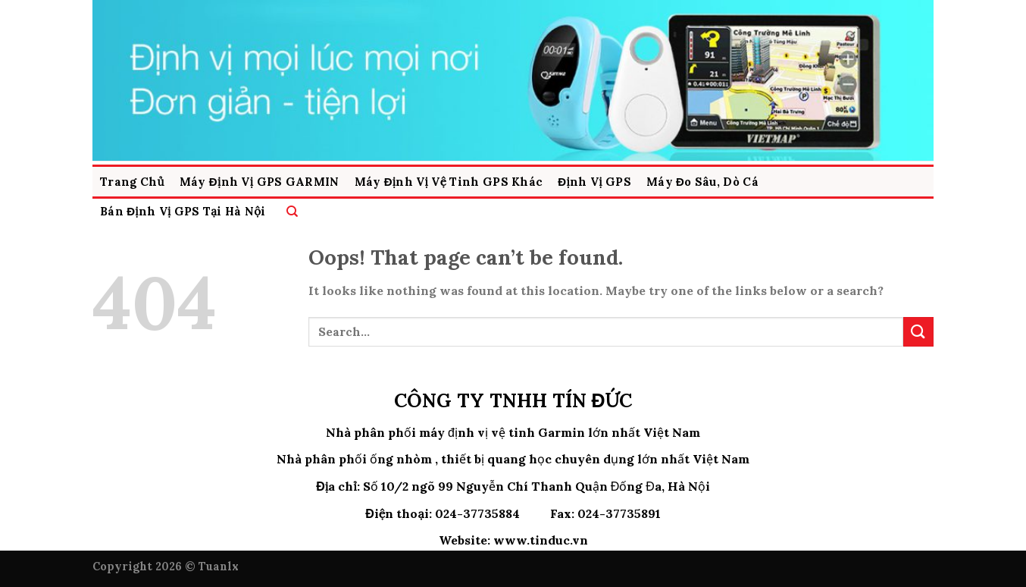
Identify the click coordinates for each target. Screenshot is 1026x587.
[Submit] (918, 332)
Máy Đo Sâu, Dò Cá (702, 181)
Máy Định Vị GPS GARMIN (259, 181)
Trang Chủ (132, 181)
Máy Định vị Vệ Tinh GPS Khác (449, 181)
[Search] (292, 211)
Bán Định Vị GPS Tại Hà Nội (183, 211)
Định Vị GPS (594, 181)
